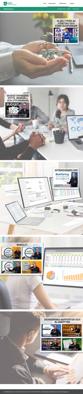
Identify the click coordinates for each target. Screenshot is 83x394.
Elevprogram (53, 3)
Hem (44, 3)
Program (69, 9)
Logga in (72, 3)
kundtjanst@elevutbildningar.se (49, 391)
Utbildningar (63, 3)
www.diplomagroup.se (63, 391)
